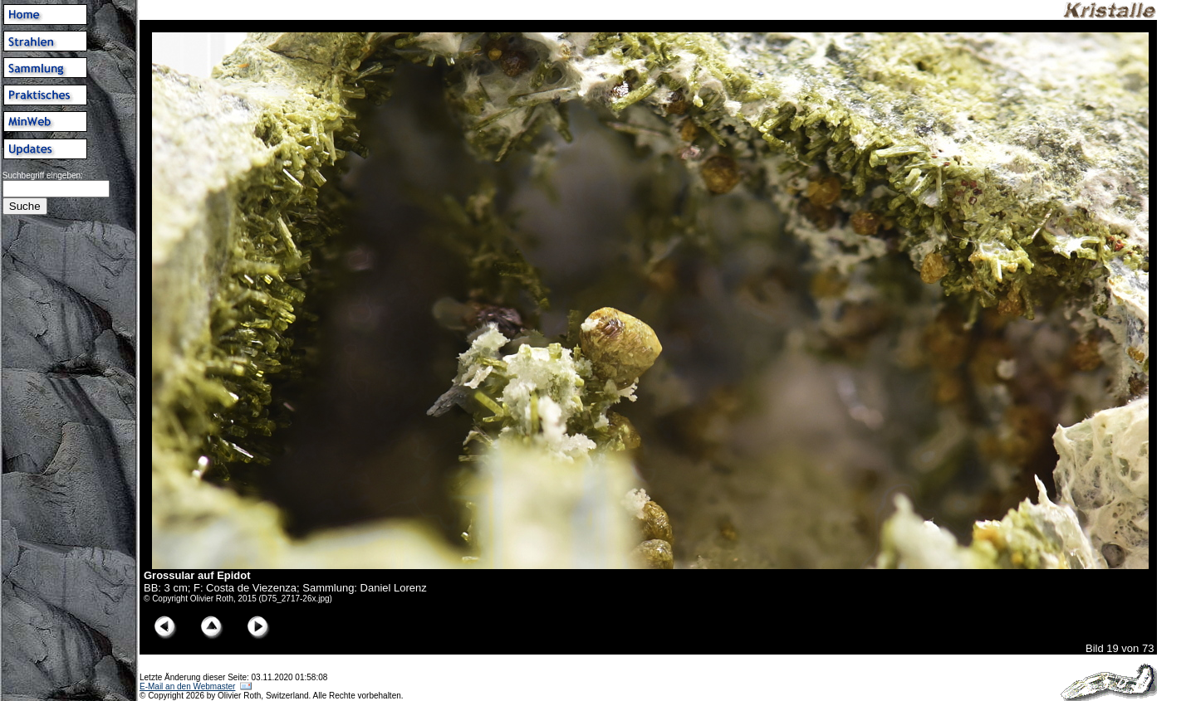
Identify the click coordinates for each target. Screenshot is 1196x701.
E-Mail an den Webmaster (187, 686)
